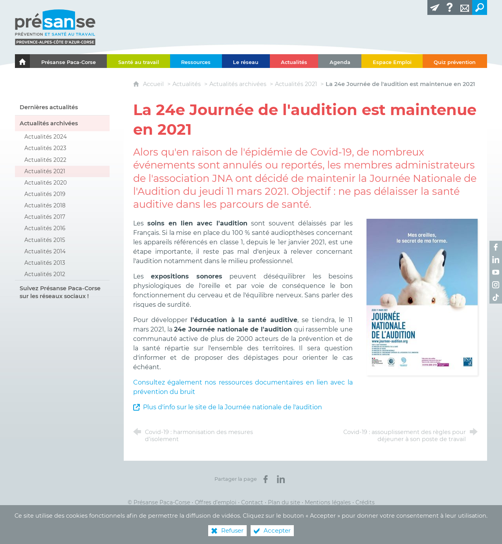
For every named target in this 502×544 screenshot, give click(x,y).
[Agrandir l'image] (422, 296)
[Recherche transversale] (479, 7)
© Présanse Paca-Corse (159, 502)
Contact (252, 502)
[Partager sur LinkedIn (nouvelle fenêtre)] (281, 479)
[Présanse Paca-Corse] (68, 61)
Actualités (186, 84)
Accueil (154, 84)
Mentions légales (328, 502)
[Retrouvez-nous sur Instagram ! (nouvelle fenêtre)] (495, 284)
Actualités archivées (237, 84)
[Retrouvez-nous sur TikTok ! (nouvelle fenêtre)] (495, 297)
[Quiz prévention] (455, 61)
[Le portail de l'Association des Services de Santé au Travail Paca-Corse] (22, 61)
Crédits (365, 502)
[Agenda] (339, 61)
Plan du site (284, 502)
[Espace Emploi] (392, 61)
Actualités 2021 (296, 84)
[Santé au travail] (138, 61)
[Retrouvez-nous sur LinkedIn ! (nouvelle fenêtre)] (495, 259)
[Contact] (464, 7)
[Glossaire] (449, 7)
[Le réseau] (246, 61)
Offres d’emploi (215, 502)
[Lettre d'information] (434, 7)
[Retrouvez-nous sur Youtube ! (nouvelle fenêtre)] (495, 272)
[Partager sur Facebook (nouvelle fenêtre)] (265, 479)
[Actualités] (294, 61)
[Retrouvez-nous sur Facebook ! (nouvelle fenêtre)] (495, 247)
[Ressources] (196, 61)
